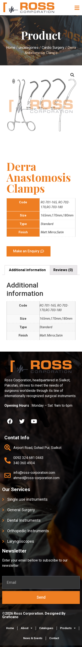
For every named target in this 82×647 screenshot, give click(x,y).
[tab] (27, 270)
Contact (54, 638)
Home (10, 628)
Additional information (27, 270)
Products (68, 628)
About (26, 628)
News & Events (32, 638)
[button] (77, 7)
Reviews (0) (63, 270)
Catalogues (46, 628)
